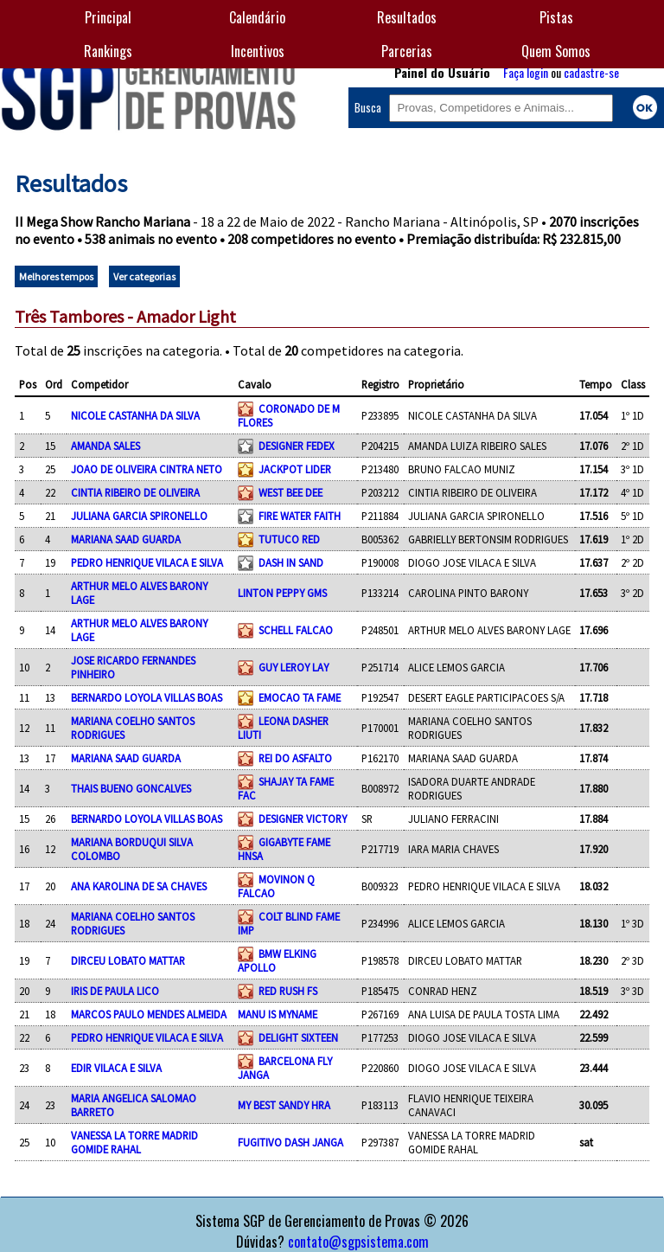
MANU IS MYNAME (277, 1014)
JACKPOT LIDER (295, 469)
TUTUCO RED (289, 539)
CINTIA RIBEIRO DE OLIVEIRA (135, 492)
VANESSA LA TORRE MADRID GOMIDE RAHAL (134, 1142)
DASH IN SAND (291, 562)
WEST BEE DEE (290, 492)
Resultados (407, 17)
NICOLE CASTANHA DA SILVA (135, 415)
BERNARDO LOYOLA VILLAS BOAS (146, 697)
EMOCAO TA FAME (300, 697)
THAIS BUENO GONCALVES (131, 788)
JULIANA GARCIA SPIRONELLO (139, 516)
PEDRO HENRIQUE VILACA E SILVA (147, 562)
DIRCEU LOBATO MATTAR (128, 960)
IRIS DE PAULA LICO (115, 991)
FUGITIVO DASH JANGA (290, 1142)
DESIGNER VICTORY (303, 818)
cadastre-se (591, 72)
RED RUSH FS (288, 991)
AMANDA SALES (105, 446)
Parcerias (406, 51)
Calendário (257, 17)
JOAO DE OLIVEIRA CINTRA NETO (146, 469)
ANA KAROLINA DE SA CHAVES (139, 886)
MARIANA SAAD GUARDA (126, 539)
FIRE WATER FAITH (300, 516)
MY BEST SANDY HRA (284, 1105)
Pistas (556, 17)
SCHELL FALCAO (296, 630)
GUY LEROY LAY (294, 667)
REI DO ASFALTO (295, 758)
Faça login (525, 72)
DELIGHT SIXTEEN (298, 1037)
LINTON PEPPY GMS (282, 593)
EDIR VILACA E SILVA (116, 1068)
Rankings (108, 51)
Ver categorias (144, 276)
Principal (108, 17)
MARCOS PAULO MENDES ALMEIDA (149, 1014)
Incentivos (257, 51)
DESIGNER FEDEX (297, 446)
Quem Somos (556, 51)
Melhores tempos (56, 276)
